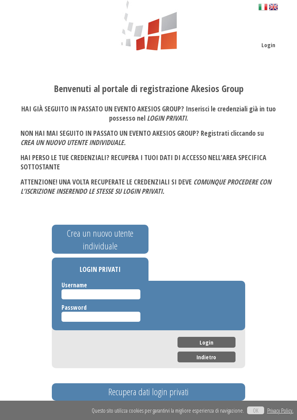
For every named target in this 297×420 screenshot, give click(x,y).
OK (255, 410)
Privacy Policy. (280, 410)
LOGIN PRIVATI (100, 269)
